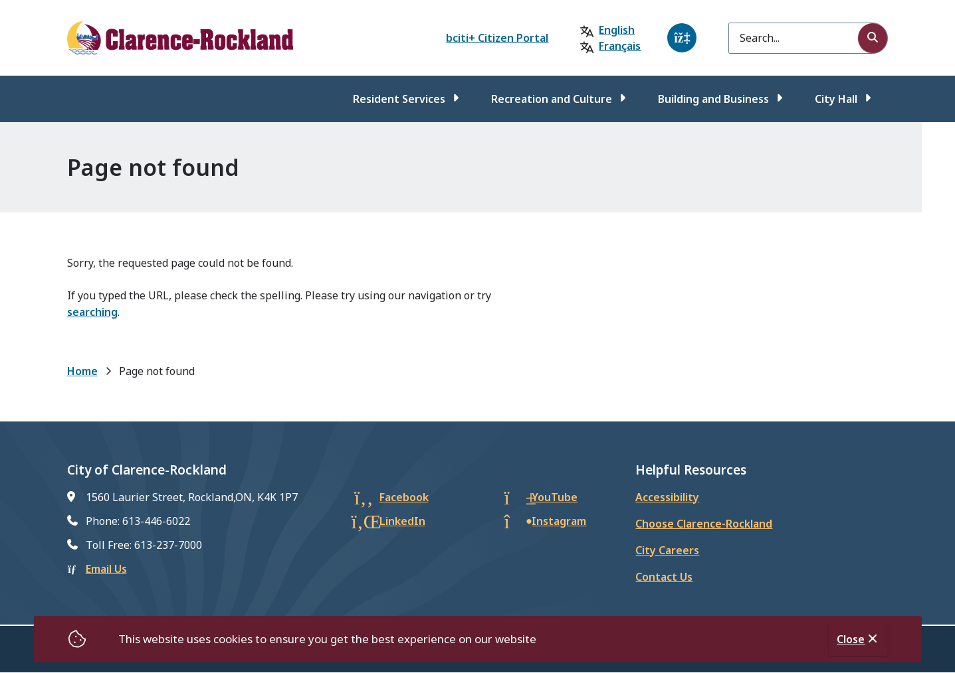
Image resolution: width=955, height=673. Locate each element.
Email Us (106, 568)
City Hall (836, 99)
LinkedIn (402, 521)
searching (92, 312)
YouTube (555, 497)
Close (851, 639)
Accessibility (667, 497)
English (617, 30)
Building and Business (713, 99)
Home (82, 371)
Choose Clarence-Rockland (703, 523)
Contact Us (663, 576)
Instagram (559, 521)
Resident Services (399, 99)
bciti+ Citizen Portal (497, 38)
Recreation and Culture (551, 99)
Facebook (404, 497)
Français (620, 45)
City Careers (667, 550)
